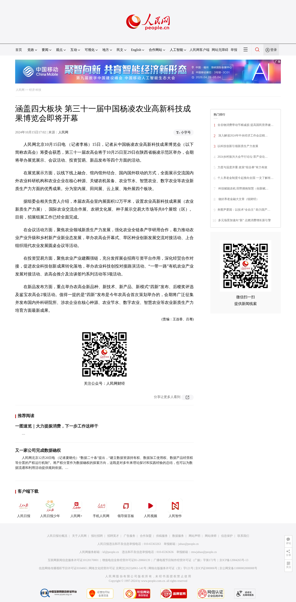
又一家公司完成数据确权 (38, 450)
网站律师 (210, 535)
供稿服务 (162, 535)
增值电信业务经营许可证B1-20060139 (126, 560)
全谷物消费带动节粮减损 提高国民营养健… (246, 125)
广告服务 (129, 535)
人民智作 (175, 508)
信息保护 (227, 535)
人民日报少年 (50, 508)
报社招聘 (97, 535)
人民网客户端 (199, 50)
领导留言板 (125, 508)
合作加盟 (146, 535)
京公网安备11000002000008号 (238, 568)
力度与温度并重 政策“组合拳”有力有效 (242, 167)
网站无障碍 (220, 50)
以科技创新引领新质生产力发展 (238, 146)
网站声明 (194, 535)
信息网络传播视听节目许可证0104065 (63, 568)
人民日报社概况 (57, 535)
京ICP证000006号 (206, 568)
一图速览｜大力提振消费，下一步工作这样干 (56, 426)
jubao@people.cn (188, 543)
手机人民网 (101, 508)
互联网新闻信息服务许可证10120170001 (73, 560)
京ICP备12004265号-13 (233, 560)
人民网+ (76, 508)
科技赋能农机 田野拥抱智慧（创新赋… (243, 188)
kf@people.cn (111, 552)
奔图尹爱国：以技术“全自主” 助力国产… (244, 209)
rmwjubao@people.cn (204, 552)
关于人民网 (79, 535)
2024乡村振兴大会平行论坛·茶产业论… (243, 156)
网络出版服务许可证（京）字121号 (170, 568)
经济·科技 (35, 89)
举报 (234, 50)
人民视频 (150, 508)
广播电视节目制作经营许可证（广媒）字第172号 (185, 560)
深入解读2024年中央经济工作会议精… (243, 135)
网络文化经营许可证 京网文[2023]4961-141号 (117, 568)
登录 (273, 50)
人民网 (20, 89)
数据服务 (178, 535)
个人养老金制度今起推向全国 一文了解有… (246, 177)
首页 (18, 50)
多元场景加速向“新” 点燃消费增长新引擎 (244, 220)
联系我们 (243, 535)
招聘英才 (113, 535)
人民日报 (23, 508)
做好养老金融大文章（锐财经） (238, 199)
